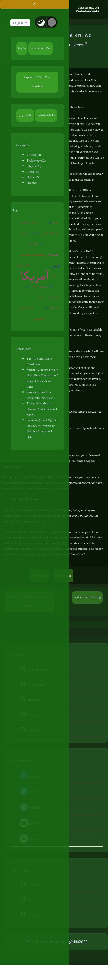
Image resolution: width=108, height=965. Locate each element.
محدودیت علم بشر (32, 254)
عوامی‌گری (24, 233)
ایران (55, 222)
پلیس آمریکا (55, 308)
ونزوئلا (35, 286)
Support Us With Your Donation (37, 82)
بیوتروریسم (24, 222)
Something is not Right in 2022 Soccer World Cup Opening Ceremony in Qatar (42, 428)
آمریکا (34, 276)
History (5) (33, 177)
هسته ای (52, 254)
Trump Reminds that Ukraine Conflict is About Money (42, 409)
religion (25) (34, 166)
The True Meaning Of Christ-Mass (40, 361)
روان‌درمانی (41, 297)
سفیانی (28, 286)
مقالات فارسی (25, 115)
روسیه (27, 297)
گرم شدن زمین (53, 297)
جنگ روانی (33, 244)
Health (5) (33, 182)
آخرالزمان (54, 276)
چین (56, 265)
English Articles (46, 115)
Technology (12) (36, 160)
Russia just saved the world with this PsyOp (40, 395)
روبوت (46, 244)
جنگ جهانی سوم (40, 265)
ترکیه (47, 308)
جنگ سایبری (35, 233)
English (20, 23)
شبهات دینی (50, 233)
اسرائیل (43, 286)
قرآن (49, 222)
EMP (51, 286)
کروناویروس (39, 318)
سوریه (39, 308)
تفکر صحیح (23, 265)
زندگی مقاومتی (26, 307)
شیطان (42, 222)
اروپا (41, 244)
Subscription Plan (40, 48)
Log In (22, 48)
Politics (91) (33, 171)
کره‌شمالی (34, 222)
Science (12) (34, 154)
